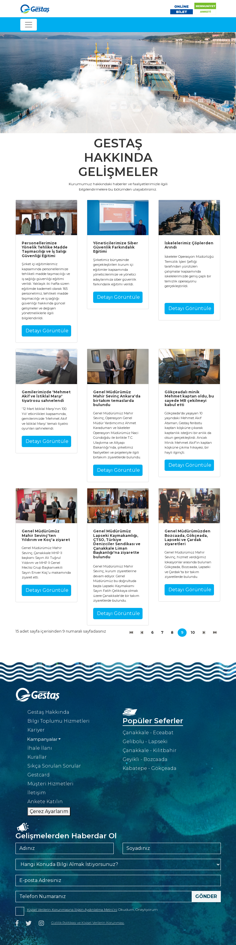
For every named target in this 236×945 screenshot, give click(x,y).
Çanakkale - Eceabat (148, 732)
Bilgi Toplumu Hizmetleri (58, 721)
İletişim (36, 792)
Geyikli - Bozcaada (145, 759)
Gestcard (38, 775)
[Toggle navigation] (28, 25)
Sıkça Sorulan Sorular (54, 766)
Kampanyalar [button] (42, 739)
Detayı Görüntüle (47, 331)
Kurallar (37, 757)
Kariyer (36, 730)
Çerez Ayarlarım (49, 811)
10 (193, 632)
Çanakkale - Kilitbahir (149, 750)
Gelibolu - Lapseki (145, 741)
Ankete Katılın (45, 801)
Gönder (206, 896)
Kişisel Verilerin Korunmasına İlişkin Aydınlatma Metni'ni (72, 910)
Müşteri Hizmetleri (50, 784)
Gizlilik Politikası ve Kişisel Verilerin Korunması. (87, 923)
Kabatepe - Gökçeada (149, 768)
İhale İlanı (39, 748)
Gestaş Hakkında (48, 712)
